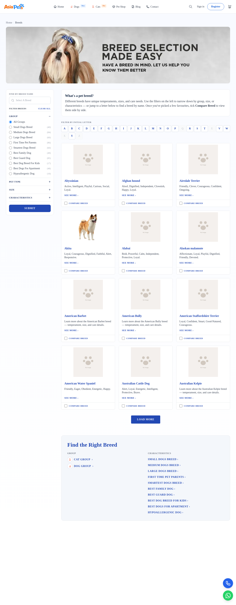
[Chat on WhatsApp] (228, 595)
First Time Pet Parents (167, 477)
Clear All (44, 108)
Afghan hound (131, 180)
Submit (29, 208)
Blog (135, 6)
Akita (67, 248)
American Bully (132, 315)
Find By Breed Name (21, 94)
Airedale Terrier (189, 180)
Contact (152, 6)
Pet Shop (119, 6)
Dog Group (80, 466)
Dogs (78, 6)
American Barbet (75, 315)
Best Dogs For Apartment (169, 506)
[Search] (190, 6)
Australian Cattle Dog (136, 383)
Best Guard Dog (161, 494)
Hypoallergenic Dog (165, 512)
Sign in (200, 6)
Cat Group (80, 459)
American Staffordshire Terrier (199, 315)
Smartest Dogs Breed (166, 483)
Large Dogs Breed (163, 471)
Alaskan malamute (191, 248)
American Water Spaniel (79, 383)
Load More (145, 419)
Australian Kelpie (190, 383)
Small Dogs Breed (163, 459)
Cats (99, 6)
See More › (71, 195)
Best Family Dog (161, 488)
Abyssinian (71, 180)
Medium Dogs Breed (164, 465)
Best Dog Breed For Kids (168, 500)
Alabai (126, 248)
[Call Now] (228, 583)
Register (215, 6)
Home (59, 6)
